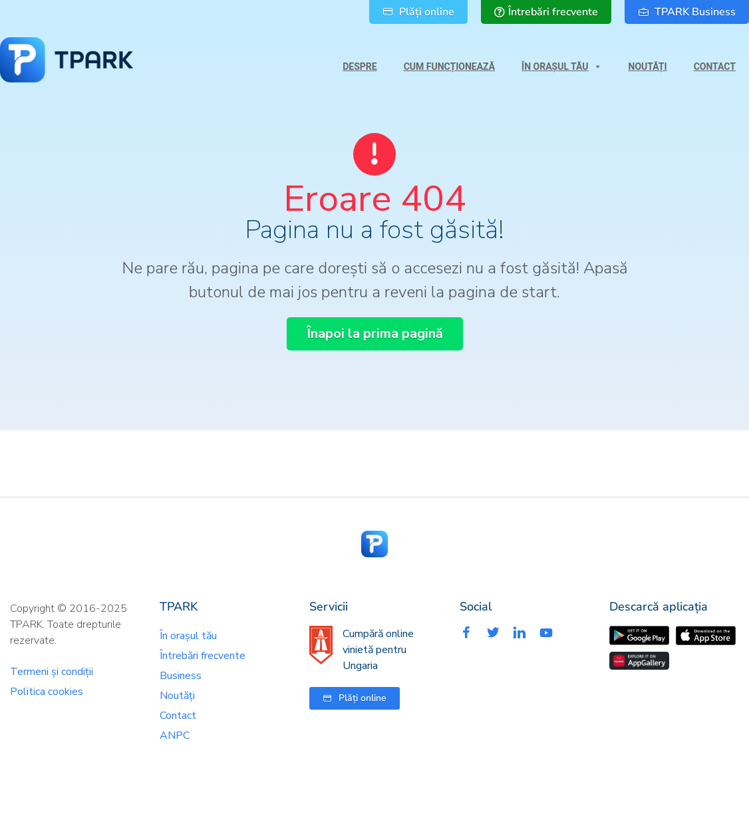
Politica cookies (46, 691)
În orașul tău (561, 63)
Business (181, 675)
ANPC (175, 735)
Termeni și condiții (51, 671)
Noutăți (648, 66)
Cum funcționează (449, 66)
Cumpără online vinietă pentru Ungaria (378, 649)
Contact (715, 66)
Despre (359, 66)
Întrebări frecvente (202, 655)
